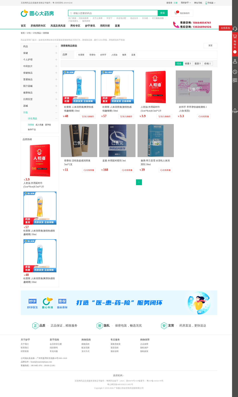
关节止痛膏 (97, 18)
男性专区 (75, 25)
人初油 (114, 55)
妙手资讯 (90, 25)
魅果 (124, 55)
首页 (23, 25)
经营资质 (25, 351)
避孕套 (48, 125)
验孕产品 (32, 129)
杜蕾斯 (81, 55)
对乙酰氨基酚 (158, 18)
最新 (198, 63)
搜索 (162, 13)
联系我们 (25, 348)
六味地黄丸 (73, 21)
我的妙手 (185, 2)
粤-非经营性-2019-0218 (46, 3)
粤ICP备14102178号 (155, 381)
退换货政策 (115, 344)
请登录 (169, 3)
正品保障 (144, 344)
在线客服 (225, 28)
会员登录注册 (56, 344)
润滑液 (46, 33)
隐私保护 (144, 348)
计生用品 (37, 33)
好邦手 (103, 55)
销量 (188, 63)
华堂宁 (109, 18)
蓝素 (117, 25)
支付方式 (85, 351)
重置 (210, 45)
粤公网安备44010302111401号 (120, 384)
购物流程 (85, 344)
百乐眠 (145, 18)
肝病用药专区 (38, 25)
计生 (29, 33)
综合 (179, 63)
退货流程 (115, 348)
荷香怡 (92, 55)
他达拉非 (134, 18)
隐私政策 (144, 351)
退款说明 (115, 351)
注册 (176, 3)
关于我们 (25, 344)
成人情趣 (39, 125)
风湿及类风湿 (58, 25)
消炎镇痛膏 (84, 18)
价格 (207, 63)
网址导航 (198, 3)
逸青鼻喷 (86, 21)
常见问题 (54, 351)
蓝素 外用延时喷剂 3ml (114, 160)
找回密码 (54, 348)
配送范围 (85, 348)
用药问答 (105, 25)
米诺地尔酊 (121, 18)
